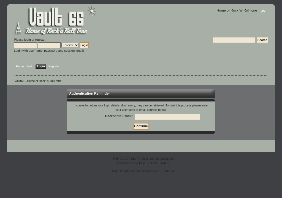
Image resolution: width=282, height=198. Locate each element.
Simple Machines (161, 158)
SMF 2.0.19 (121, 158)
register (40, 39)
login (27, 39)
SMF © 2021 (139, 158)
